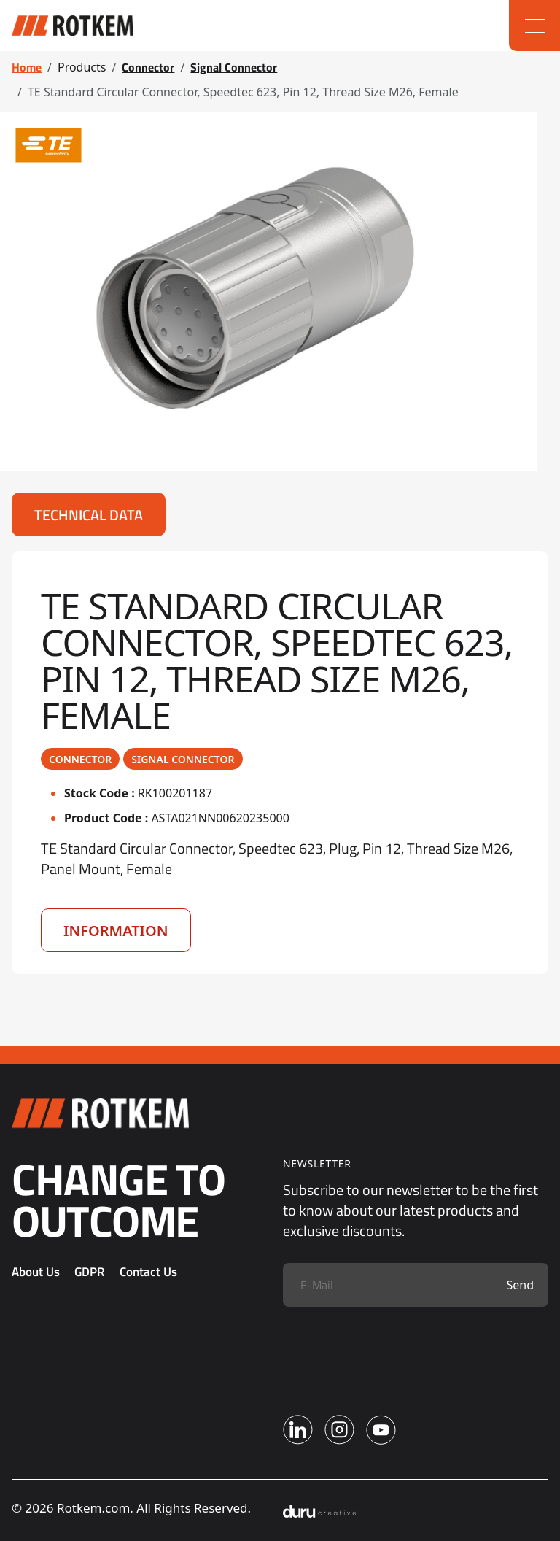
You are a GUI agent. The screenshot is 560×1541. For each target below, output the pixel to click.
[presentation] (394, 1349)
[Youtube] (381, 1430)
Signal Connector (233, 67)
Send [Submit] (520, 1285)
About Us (36, 1271)
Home (27, 67)
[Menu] (534, 25)
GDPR (89, 1271)
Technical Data (88, 514)
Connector (148, 67)
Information (115, 931)
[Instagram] (339, 1430)
